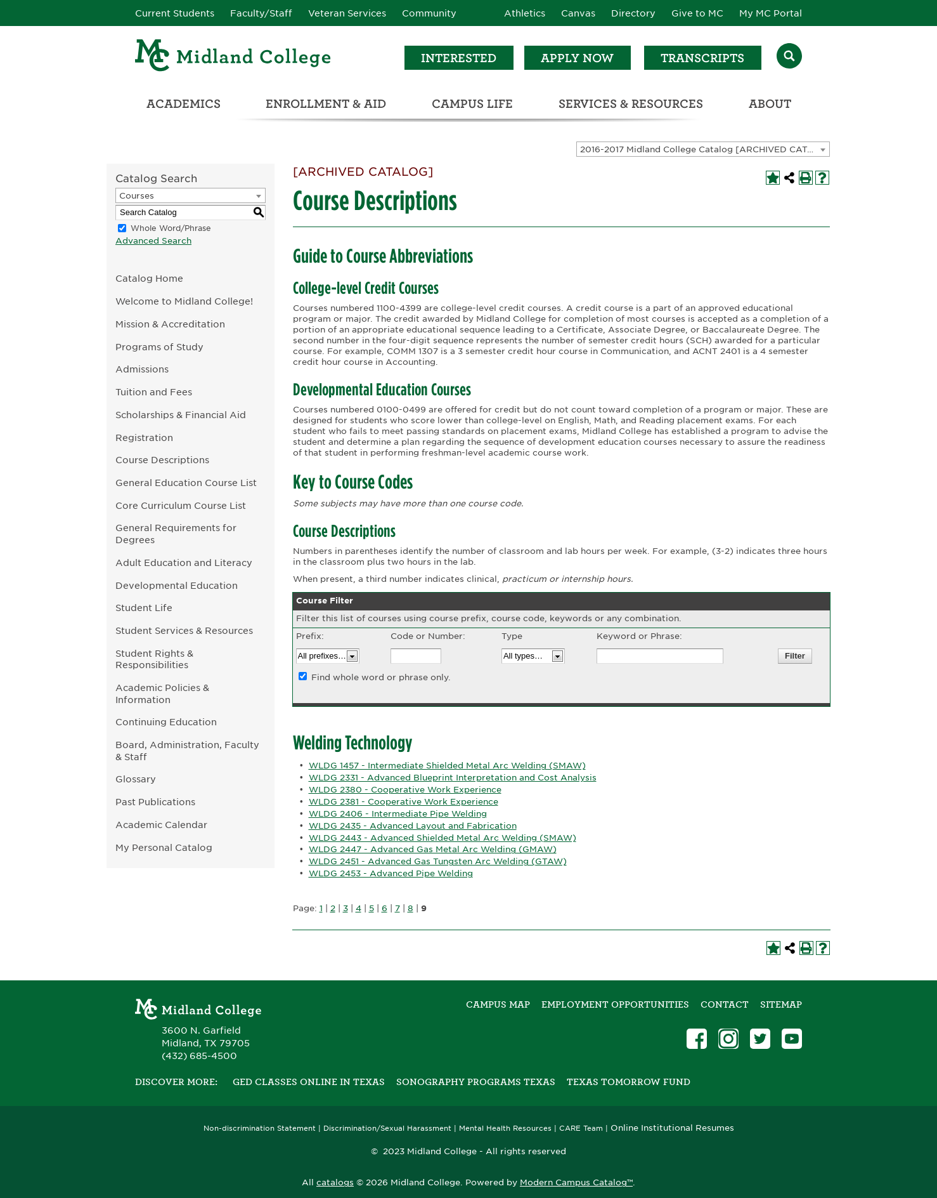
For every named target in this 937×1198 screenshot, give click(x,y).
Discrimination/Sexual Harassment (387, 1128)
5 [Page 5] (371, 908)
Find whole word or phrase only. (381, 677)
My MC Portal (770, 13)
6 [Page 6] (384, 908)
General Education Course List (186, 482)
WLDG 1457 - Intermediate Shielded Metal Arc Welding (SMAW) (447, 765)
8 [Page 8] (410, 908)
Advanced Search (153, 241)
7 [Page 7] (397, 908)
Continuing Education (166, 721)
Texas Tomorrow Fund (628, 1082)
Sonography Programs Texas (475, 1082)
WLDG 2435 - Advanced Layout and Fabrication (413, 826)
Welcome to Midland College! (184, 301)
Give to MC (697, 13)
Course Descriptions (162, 459)
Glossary (135, 778)
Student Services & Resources (184, 630)
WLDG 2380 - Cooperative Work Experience (405, 789)
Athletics (524, 13)
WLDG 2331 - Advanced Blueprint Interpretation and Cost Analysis (453, 777)
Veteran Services (347, 13)
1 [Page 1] (321, 908)
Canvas (578, 13)
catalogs (335, 1182)
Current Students (174, 13)
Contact (725, 1004)
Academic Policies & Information (162, 693)
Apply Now (577, 58)
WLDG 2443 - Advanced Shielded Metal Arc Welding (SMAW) (442, 838)
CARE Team (581, 1128)
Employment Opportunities (615, 1004)
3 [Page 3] (345, 908)
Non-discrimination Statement (260, 1128)
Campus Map (498, 1004)
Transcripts (702, 58)
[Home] (233, 57)
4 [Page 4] (358, 908)
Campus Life (472, 103)
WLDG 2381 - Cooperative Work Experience (403, 801)
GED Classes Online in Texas (309, 1082)
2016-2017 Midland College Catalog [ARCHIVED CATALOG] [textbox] (704, 149)
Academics (183, 103)
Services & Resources (631, 103)
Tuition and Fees (153, 391)
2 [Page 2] (332, 908)
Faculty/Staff (261, 13)
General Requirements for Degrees (175, 533)
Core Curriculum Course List (180, 505)
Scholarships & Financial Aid (180, 414)
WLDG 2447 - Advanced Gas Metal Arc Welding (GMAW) (433, 849)
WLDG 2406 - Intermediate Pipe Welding (398, 814)
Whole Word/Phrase (171, 228)
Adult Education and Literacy (183, 562)
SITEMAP (781, 1004)
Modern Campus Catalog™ (576, 1182)
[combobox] (703, 149)
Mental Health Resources (505, 1128)
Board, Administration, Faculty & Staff (187, 750)
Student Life (143, 607)
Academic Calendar (161, 824)
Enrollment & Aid (326, 103)
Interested (458, 58)
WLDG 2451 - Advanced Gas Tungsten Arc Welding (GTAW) (438, 861)
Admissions (142, 369)
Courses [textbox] (136, 196)
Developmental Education (176, 585)
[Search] (789, 57)
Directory (633, 13)
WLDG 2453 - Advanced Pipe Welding (391, 873)
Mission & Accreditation (170, 324)
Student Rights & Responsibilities (154, 659)
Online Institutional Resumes (672, 1127)
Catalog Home (149, 278)
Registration (144, 437)
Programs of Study (159, 346)
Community (429, 13)
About (770, 103)
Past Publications (155, 801)
